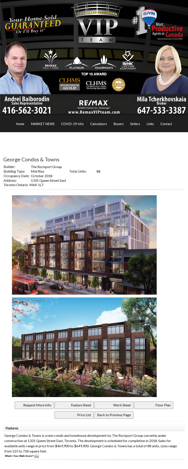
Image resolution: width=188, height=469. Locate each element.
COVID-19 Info (72, 124)
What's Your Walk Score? (22, 456)
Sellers (135, 124)
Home (20, 124)
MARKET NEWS (43, 124)
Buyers (118, 124)
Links (150, 124)
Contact (166, 124)
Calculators (98, 124)
